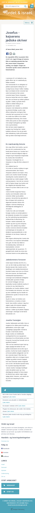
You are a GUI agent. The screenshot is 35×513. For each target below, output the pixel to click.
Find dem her (5, 441)
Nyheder (3, 470)
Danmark (4, 467)
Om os (17, 2)
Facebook (5, 448)
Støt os (4, 2)
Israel (3, 464)
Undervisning (5, 473)
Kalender (24, 2)
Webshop (11, 2)
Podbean (5, 456)
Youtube (4, 452)
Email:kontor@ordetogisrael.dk (17, 505)
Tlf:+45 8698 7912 (22, 503)
